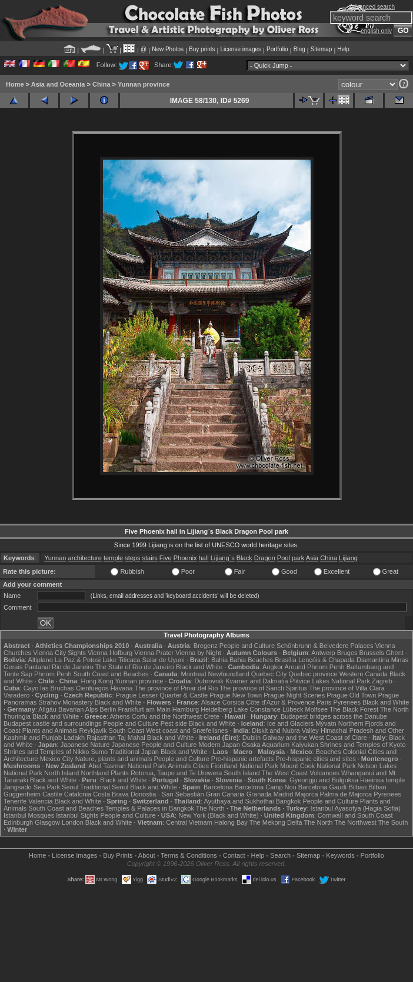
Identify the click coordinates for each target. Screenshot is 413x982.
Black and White (199, 666)
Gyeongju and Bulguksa (323, 779)
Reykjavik (92, 730)
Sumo (99, 751)
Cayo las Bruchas (49, 688)
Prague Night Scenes (294, 695)
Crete (211, 716)
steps (132, 557)
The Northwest (355, 822)
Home (15, 84)
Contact (234, 855)
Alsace (211, 702)
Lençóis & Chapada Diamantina (343, 659)
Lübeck (292, 709)
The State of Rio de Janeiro (134, 666)
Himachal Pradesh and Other (362, 730)
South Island (241, 772)
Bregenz (206, 645)
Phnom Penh (53, 673)
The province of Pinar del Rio (176, 688)
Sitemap (321, 49)
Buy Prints (117, 855)
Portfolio (277, 49)
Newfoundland (228, 673)
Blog (299, 49)
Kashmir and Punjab (33, 737)
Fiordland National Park (244, 765)
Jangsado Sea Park (32, 787)
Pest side (174, 723)
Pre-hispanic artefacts (242, 758)
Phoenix (185, 557)
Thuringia (17, 716)
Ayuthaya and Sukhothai (239, 801)
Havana (122, 688)
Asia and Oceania (58, 84)
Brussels (371, 652)
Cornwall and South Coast (355, 815)
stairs (150, 557)
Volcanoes (324, 772)
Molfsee (316, 709)
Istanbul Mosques (29, 815)
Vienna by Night (198, 652)
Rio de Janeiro (73, 666)
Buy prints (202, 49)
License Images (74, 855)
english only (376, 31)
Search (280, 855)
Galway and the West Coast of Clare (314, 737)
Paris (324, 702)
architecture (85, 557)
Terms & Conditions (189, 855)
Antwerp (323, 652)
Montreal (193, 673)
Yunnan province (144, 84)
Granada (259, 794)
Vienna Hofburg (110, 652)
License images (241, 49)
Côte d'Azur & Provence (280, 702)
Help (343, 49)
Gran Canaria (225, 794)
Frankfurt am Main (144, 709)
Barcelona (218, 787)
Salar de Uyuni (163, 659)
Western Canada (363, 673)
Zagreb (382, 681)
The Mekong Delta (275, 822)
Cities (200, 765)
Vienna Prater (154, 652)
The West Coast (285, 772)
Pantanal (36, 666)
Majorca (306, 794)
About (146, 855)
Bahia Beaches (251, 659)
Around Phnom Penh (314, 666)
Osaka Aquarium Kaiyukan (280, 744)
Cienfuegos (92, 688)
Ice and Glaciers (290, 723)
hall (204, 557)
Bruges (347, 652)
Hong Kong (97, 681)
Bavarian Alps (78, 709)
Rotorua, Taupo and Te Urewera (176, 772)
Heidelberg (216, 709)
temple (113, 557)
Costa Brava (111, 794)
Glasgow (47, 822)
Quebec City (269, 673)
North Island (61, 772)
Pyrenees (346, 702)
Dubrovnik (209, 681)
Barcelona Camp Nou (266, 787)
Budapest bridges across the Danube (334, 716)
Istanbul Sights (77, 815)
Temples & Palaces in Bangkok (149, 808)
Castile (52, 794)
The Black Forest (353, 709)
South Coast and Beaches (111, 673)
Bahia (219, 659)
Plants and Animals (50, 730)
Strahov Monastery (65, 702)
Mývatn (325, 723)
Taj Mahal (131, 737)
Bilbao (357, 787)
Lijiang (348, 557)
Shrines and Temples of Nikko (46, 751)
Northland (95, 772)
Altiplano (40, 659)
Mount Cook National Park (317, 765)
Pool (283, 557)
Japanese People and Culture (153, 744)
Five (165, 557)
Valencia (40, 801)
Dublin (251, 737)
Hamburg (185, 709)
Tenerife (15, 801)
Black (244, 557)
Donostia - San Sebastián (167, 794)
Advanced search (372, 7)
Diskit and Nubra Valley (285, 730)
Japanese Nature (85, 744)
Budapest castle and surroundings (52, 723)
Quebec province (312, 673)
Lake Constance (257, 709)
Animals (179, 765)
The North (394, 709)
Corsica (233, 702)
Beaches (328, 751)
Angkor (272, 666)
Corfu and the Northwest (167, 716)
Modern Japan (218, 744)
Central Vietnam (189, 822)
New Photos (168, 49)
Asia (312, 557)
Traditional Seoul (104, 787)
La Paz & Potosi (78, 659)
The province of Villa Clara (347, 688)
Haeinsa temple (382, 779)
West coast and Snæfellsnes (187, 730)
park (298, 557)
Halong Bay (231, 822)
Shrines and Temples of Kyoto (363, 744)
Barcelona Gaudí (322, 787)
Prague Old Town (351, 695)
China (101, 84)
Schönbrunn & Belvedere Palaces (325, 645)
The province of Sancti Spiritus (263, 688)
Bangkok (288, 801)
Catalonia (77, 794)
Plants (120, 772)
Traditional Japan (134, 751)
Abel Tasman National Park (127, 765)
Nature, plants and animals (113, 758)
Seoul (70, 787)
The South (393, 822)
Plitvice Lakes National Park (330, 681)
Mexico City (57, 758)
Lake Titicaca (121, 659)
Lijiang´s (223, 557)
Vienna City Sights (59, 652)
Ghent (395, 652)
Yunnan (55, 557)
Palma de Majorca (346, 794)
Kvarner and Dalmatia (256, 681)
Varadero (16, 695)
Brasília (286, 659)
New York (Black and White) (218, 815)
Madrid (284, 794)
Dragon (264, 557)
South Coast (127, 730)
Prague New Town (235, 695)
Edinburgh (18, 822)
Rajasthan (101, 737)
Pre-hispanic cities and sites (315, 758)
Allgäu (47, 709)
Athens (119, 716)
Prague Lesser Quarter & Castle (162, 695)
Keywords (340, 855)
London (73, 822)
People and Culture (247, 645)
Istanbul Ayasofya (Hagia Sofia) (356, 808)
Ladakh (74, 737)
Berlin (107, 709)
